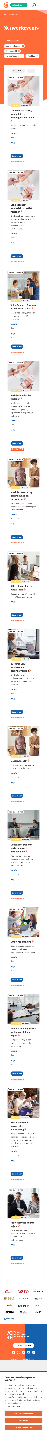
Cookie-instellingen (23, 1427)
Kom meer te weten (13, 1406)
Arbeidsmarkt (11, 51)
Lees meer (17, 156)
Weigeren (23, 1420)
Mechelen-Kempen (13, 46)
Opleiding (31, 56)
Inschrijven (17, 161)
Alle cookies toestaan (23, 1413)
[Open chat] (34, 5)
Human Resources (13, 56)
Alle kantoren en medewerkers (23, 1359)
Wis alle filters (13, 40)
